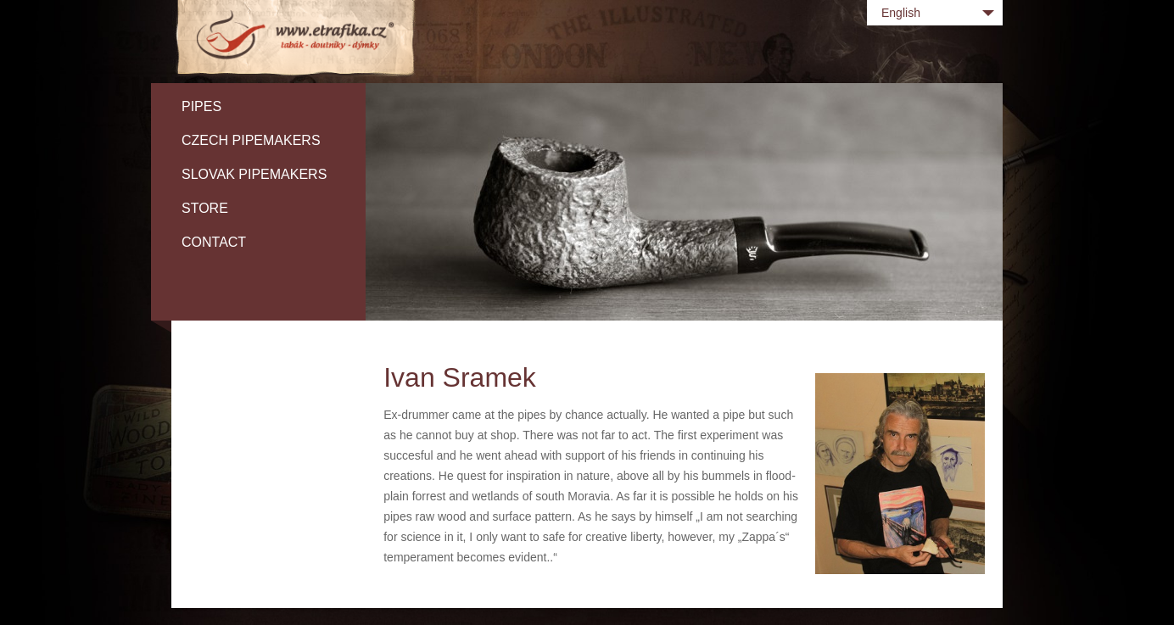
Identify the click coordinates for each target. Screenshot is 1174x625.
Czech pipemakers (251, 140)
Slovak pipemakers (254, 174)
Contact (214, 242)
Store (205, 208)
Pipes (201, 106)
